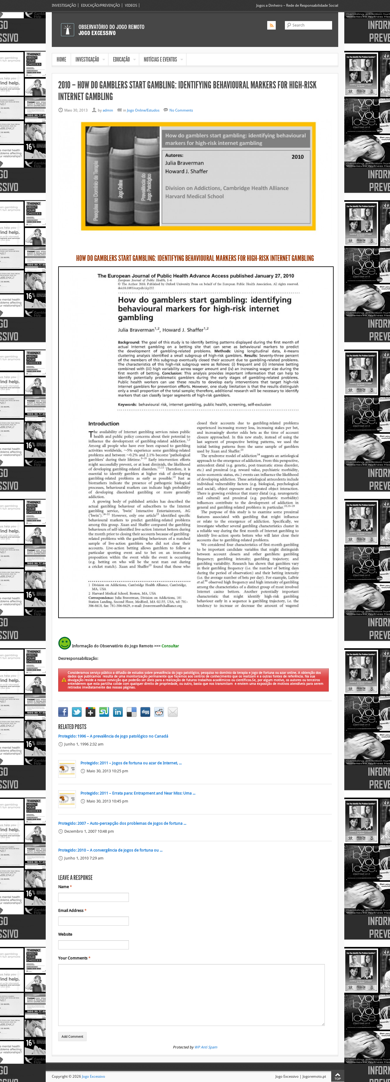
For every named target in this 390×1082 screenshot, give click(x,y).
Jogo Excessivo (93, 1076)
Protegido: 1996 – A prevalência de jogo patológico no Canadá (113, 736)
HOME (61, 59)
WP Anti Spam (205, 1047)
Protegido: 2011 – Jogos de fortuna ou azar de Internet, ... (131, 763)
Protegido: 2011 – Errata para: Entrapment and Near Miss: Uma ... (137, 793)
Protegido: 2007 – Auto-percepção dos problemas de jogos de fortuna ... (122, 823)
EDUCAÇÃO (122, 60)
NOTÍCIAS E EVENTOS (161, 60)
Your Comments (74, 958)
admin (108, 110)
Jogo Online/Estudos (143, 110)
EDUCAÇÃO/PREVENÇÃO (100, 5)
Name (65, 887)
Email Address (72, 911)
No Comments (181, 110)
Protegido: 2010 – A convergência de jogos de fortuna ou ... (110, 850)
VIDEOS (131, 5)
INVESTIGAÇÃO (64, 5)
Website (65, 934)
